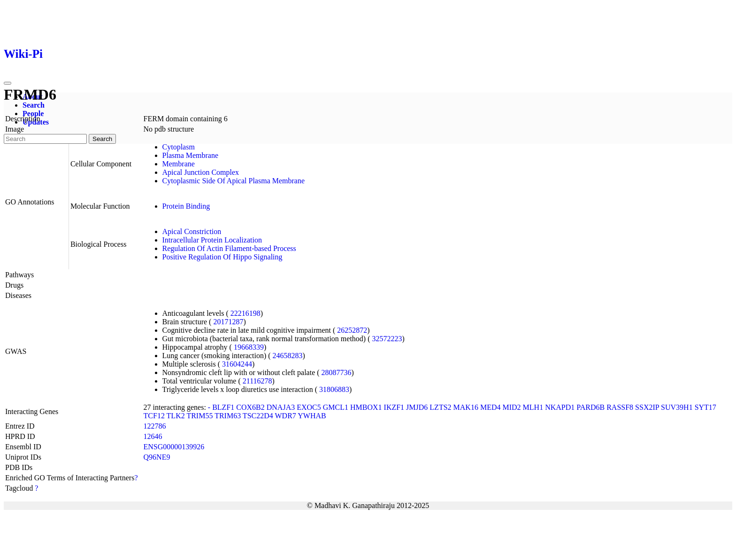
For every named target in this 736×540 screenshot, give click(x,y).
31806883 (334, 389)
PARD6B (590, 407)
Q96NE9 (157, 457)
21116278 (257, 381)
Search (34, 105)
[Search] (45, 139)
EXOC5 (309, 407)
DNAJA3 (281, 407)
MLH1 (533, 407)
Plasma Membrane (190, 155)
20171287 (228, 322)
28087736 (337, 372)
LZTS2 (440, 407)
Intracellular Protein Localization (212, 240)
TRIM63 (228, 416)
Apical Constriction (192, 231)
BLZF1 (223, 407)
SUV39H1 (677, 407)
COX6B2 (250, 407)
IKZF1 (394, 407)
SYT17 (705, 407)
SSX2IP (647, 407)
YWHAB (312, 416)
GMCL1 (335, 407)
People (33, 113)
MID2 (511, 407)
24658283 (288, 356)
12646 (153, 436)
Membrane (178, 164)
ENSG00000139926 (174, 447)
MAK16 (465, 407)
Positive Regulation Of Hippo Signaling (222, 257)
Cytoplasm (178, 147)
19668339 (249, 347)
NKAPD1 (560, 407)
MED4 (490, 407)
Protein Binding (186, 206)
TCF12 (154, 416)
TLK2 (176, 416)
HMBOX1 (366, 407)
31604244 (237, 364)
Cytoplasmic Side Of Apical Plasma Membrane (233, 181)
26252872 (352, 330)
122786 (155, 426)
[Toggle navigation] (7, 83)
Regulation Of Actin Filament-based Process (229, 248)
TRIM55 (199, 416)
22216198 (245, 313)
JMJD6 (417, 407)
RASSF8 (619, 407)
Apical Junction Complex (200, 172)
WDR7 (285, 416)
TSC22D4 (258, 416)
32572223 (387, 339)
